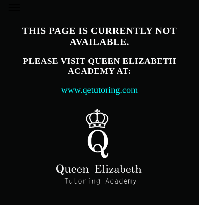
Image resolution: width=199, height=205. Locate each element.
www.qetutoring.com (99, 90)
